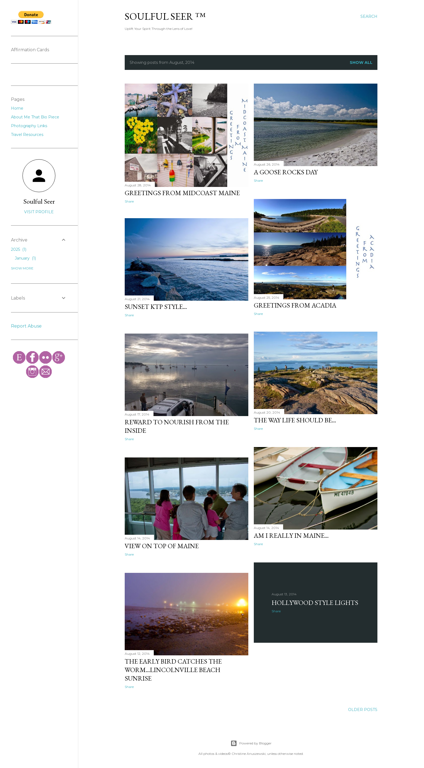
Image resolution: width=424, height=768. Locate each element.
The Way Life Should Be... (295, 419)
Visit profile (39, 211)
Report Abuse (26, 326)
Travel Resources (27, 134)
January (25, 258)
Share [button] (129, 201)
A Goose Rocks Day (286, 172)
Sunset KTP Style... (156, 307)
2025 (18, 249)
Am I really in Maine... (291, 534)
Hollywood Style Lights (315, 600)
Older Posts (362, 708)
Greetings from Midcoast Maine (182, 193)
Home (17, 108)
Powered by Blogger (251, 742)
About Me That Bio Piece (35, 117)
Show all (361, 62)
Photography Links (29, 125)
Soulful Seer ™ (165, 16)
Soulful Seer (39, 201)
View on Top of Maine (162, 545)
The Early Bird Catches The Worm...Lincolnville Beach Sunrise (173, 669)
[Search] (368, 16)
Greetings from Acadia (295, 304)
